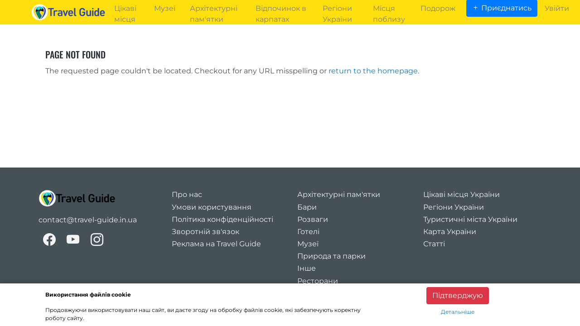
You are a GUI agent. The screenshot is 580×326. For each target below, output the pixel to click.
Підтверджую (457, 295)
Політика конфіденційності (222, 219)
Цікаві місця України (461, 194)
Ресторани (317, 281)
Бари (307, 207)
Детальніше (457, 311)
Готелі (308, 231)
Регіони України (453, 207)
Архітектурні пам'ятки (338, 194)
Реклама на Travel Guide (216, 244)
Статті (434, 244)
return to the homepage (373, 71)
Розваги (312, 219)
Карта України (449, 231)
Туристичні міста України (470, 219)
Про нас (187, 194)
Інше (306, 268)
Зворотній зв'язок (205, 231)
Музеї (308, 244)
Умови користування (211, 207)
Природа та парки (331, 256)
